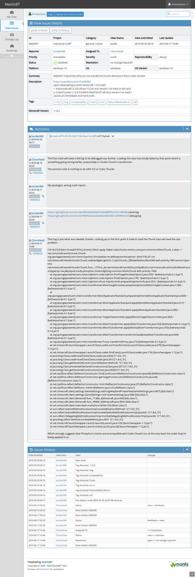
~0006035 (37, 253)
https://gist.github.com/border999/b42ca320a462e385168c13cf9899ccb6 (88, 215)
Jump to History (61, 30)
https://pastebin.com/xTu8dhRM (72, 81)
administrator (43, 569)
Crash (93, 102)
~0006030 (37, 173)
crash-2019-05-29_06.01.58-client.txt (72, 136)
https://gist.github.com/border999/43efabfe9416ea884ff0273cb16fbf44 (87, 212)
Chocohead (116, 51)
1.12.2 (57, 102)
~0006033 (34, 199)
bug (66, 102)
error (102, 102)
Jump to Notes (39, 30)
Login (51, 14)
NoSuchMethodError (119, 102)
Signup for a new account (69, 14)
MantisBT (47, 562)
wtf (135, 102)
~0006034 (34, 226)
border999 (59, 51)
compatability (79, 102)
